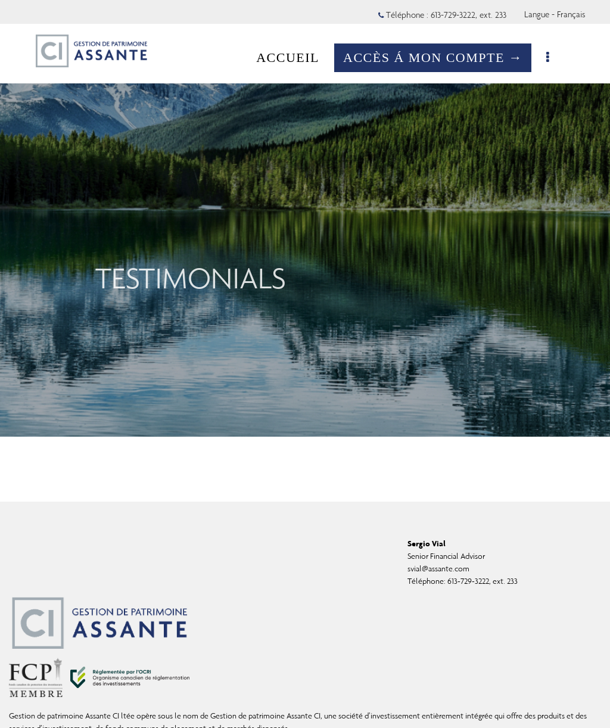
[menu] (555, 57)
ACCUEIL (293, 57)
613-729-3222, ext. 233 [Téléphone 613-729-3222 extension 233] (468, 15)
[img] (305, 218)
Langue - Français (555, 14)
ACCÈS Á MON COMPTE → (438, 57)
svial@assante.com (438, 569)
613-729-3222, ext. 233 (482, 581)
